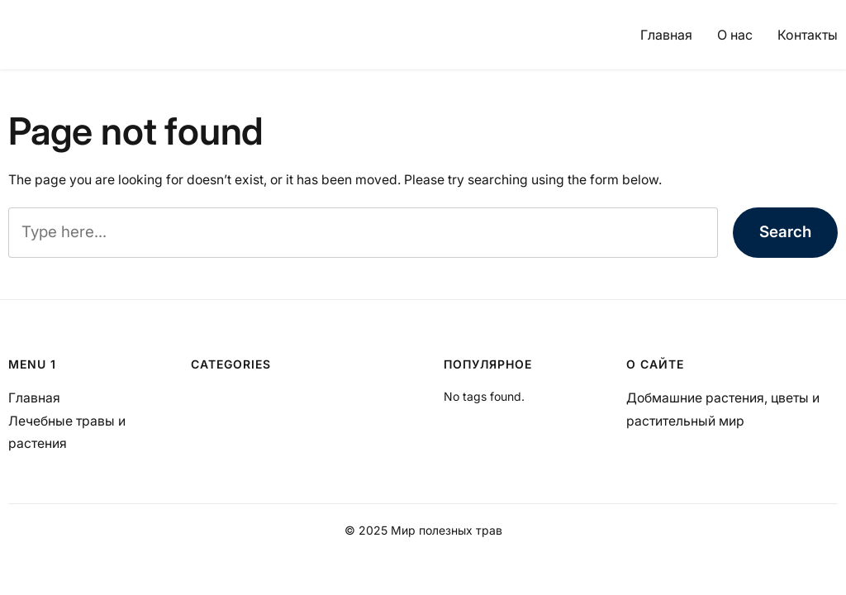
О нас (735, 34)
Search (785, 231)
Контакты (807, 34)
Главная (666, 34)
